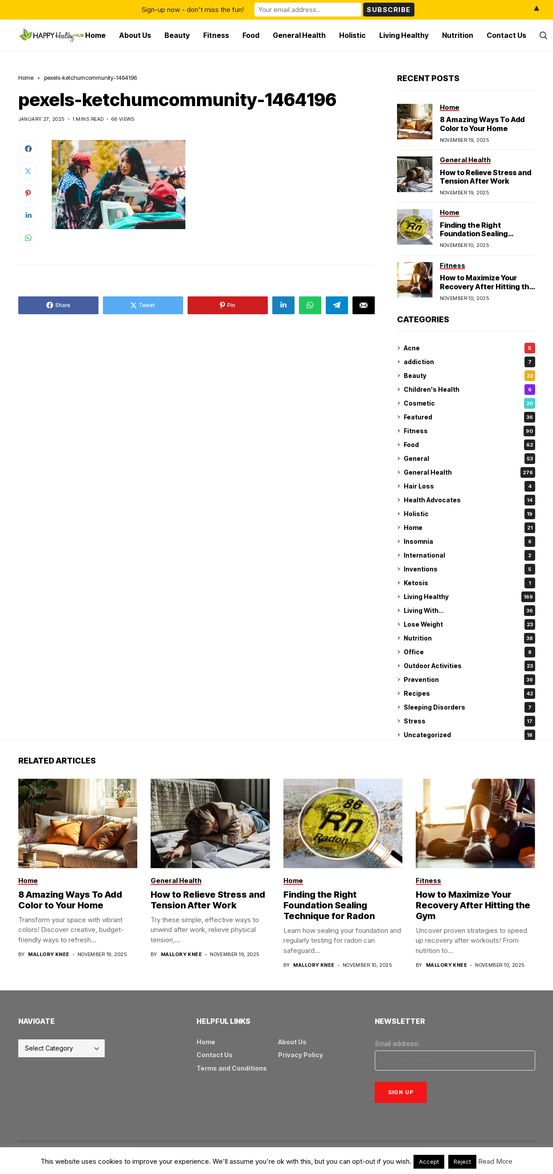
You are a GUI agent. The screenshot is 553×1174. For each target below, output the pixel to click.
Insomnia (469, 541)
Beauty (469, 375)
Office (469, 652)
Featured (469, 417)
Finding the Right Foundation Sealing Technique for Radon (477, 233)
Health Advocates (469, 500)
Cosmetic (469, 403)
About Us (292, 1042)
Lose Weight (469, 624)
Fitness (469, 431)
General (469, 458)
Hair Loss (469, 486)
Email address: (397, 1043)
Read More (495, 1161)
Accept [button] (429, 1161)
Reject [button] (462, 1161)
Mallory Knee (48, 954)
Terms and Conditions (232, 1068)
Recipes (469, 693)
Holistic (469, 514)
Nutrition (469, 638)
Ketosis (469, 583)
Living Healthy (469, 596)
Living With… (469, 610)
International (469, 555)
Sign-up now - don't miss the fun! (193, 9)
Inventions (469, 569)
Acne (469, 348)
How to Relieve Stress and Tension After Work (485, 176)
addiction (469, 362)
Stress (469, 721)
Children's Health (469, 389)
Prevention (469, 679)
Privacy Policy (300, 1055)
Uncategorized (469, 735)
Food (469, 444)
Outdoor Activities (469, 666)
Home (25, 77)
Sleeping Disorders (469, 707)
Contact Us (215, 1055)
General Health (469, 472)
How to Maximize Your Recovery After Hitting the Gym (487, 286)
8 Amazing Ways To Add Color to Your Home (482, 123)
